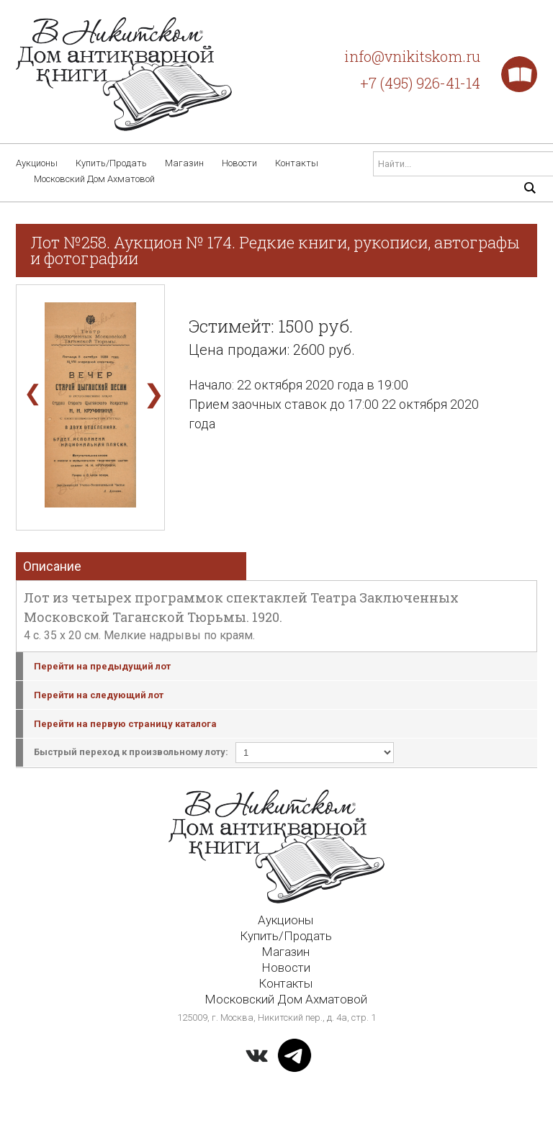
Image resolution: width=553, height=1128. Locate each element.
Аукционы (37, 163)
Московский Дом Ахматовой (94, 178)
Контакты (296, 163)
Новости (239, 163)
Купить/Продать (111, 163)
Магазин (184, 163)
